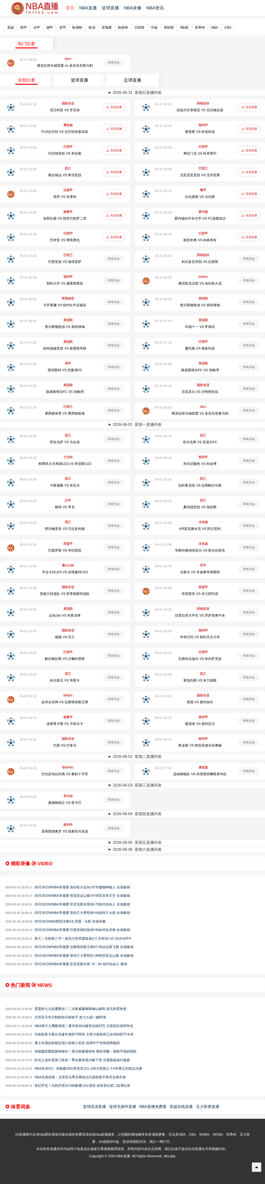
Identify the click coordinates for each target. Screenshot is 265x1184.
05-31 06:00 (163, 277)
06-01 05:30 (28, 739)
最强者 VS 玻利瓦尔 (200, 724)
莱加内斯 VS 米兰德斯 (200, 680)
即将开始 (113, 62)
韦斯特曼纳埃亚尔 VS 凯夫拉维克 (200, 550)
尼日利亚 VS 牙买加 (65, 110)
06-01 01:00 (163, 523)
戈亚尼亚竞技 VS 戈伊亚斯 (200, 175)
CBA (227, 27)
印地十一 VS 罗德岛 (200, 327)
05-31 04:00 (28, 212)
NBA (214, 27)
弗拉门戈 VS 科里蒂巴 (200, 153)
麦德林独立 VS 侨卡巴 (64, 803)
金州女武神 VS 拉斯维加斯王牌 (64, 702)
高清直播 (116, 107)
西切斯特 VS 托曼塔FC (65, 370)
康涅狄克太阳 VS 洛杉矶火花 (200, 283)
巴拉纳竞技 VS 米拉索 (64, 153)
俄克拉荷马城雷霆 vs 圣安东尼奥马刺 (65, 65)
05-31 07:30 (163, 386)
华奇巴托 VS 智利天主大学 (200, 637)
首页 (70, 8)
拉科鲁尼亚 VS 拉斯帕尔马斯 (200, 485)
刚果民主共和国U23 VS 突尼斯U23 (65, 464)
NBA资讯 (155, 8)
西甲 (23, 27)
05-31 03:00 (28, 126)
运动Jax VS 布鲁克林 (65, 615)
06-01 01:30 (163, 566)
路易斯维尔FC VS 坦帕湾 (200, 370)
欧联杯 (123, 27)
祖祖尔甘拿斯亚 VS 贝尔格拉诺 (200, 110)
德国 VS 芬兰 (65, 637)
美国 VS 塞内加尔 (200, 702)
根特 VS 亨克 (65, 507)
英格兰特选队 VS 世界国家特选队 (65, 594)
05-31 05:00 (28, 256)
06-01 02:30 (163, 609)
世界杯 (200, 27)
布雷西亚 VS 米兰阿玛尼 (200, 594)
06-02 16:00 (28, 768)
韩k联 (184, 27)
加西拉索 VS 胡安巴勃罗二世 (64, 218)
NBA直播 (88, 8)
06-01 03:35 (163, 696)
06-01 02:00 (163, 588)
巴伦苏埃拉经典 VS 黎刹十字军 (64, 774)
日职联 (139, 27)
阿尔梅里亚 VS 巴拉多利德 (65, 529)
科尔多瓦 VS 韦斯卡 (65, 680)
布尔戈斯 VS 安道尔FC (200, 442)
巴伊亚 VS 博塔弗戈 (65, 240)
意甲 (62, 27)
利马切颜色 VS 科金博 (200, 464)
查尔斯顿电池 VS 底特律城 (200, 305)
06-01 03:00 (163, 631)
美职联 (169, 27)
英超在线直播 (181, 1107)
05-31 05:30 (28, 277)
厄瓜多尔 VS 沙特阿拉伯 (200, 392)
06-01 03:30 (28, 696)
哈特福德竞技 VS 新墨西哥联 (64, 348)
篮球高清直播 (94, 1107)
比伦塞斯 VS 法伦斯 (200, 197)
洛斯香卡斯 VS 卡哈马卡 (64, 724)
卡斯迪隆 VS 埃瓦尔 (65, 485)
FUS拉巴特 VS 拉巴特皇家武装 (64, 132)
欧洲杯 (77, 27)
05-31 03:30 (163, 191)
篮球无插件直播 (122, 1107)
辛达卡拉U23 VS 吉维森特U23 (65, 572)
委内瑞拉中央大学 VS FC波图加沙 (200, 218)
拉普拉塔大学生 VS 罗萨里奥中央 (200, 615)
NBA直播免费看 (152, 1107)
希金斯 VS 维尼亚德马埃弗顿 (200, 745)
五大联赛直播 (207, 1107)
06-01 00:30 (28, 436)
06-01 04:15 (28, 718)
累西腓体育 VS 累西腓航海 (65, 413)
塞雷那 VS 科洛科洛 (200, 132)
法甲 (36, 27)
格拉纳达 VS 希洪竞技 (64, 175)
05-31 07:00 (163, 321)
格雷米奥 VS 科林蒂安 (200, 240)
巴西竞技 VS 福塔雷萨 (64, 262)
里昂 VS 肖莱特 (64, 197)
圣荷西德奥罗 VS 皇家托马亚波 (64, 831)
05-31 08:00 (28, 59)
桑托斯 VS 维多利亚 (200, 348)
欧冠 (92, 27)
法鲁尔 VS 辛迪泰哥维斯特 (200, 572)
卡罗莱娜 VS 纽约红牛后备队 (64, 305)
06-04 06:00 (28, 825)
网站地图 (169, 1156)
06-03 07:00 (28, 797)
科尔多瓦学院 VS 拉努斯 (200, 262)
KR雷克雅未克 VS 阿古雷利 (200, 529)
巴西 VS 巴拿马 (64, 745)
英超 (10, 27)
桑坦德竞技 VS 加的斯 (200, 507)
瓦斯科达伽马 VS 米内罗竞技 (200, 659)
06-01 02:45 (28, 631)
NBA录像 (132, 8)
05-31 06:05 (28, 321)
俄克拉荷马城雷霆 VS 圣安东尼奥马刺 (200, 413)
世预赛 (107, 27)
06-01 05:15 (163, 718)
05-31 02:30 (28, 104)
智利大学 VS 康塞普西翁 (64, 283)
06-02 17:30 (163, 768)
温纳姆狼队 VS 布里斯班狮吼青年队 (200, 774)
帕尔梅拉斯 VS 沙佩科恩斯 (65, 659)
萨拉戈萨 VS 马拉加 (65, 442)
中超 (154, 27)
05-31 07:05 (28, 386)
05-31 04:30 (28, 234)
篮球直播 (110, 8)
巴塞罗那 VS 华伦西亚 (64, 550)
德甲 (49, 27)
